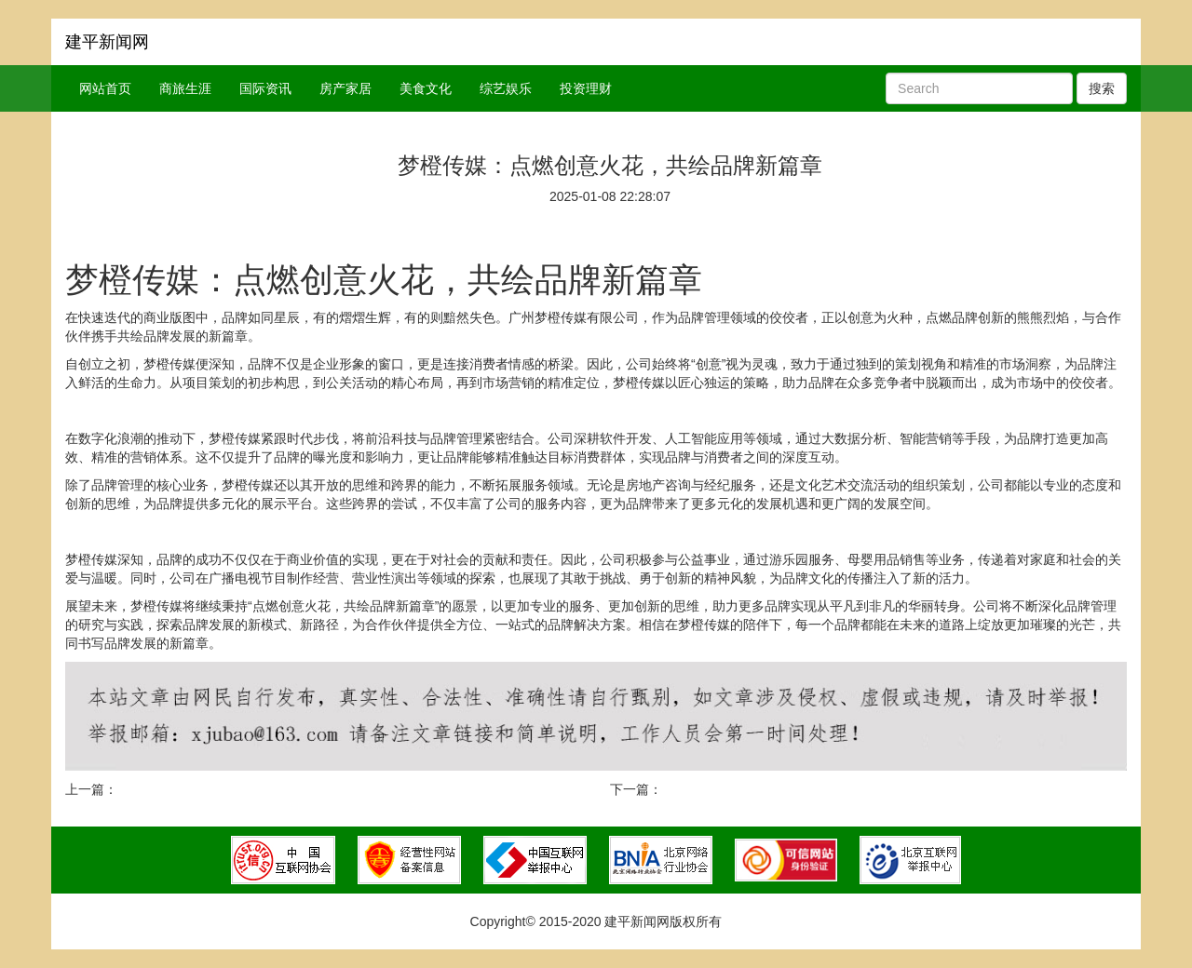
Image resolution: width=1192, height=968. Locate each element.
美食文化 (426, 88)
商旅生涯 (185, 88)
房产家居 (345, 88)
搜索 (1102, 88)
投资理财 (586, 88)
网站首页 (105, 88)
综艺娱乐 (506, 88)
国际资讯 (265, 88)
